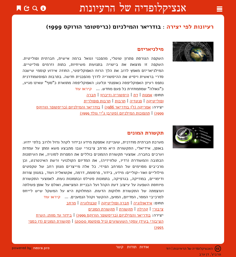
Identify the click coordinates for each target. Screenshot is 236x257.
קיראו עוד (83, 89)
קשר (119, 247)
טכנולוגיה (88, 203)
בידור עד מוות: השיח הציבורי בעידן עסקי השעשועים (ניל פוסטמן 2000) (100, 218)
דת (135, 95)
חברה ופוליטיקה (115, 203)
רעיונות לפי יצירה (190, 26)
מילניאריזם (150, 49)
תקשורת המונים (145, 132)
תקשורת (126, 209)
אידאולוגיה (142, 203)
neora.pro (41, 247)
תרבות (120, 101)
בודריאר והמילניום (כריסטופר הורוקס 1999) (113, 215)
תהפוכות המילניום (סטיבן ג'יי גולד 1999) (115, 113)
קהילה (142, 209)
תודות (131, 247)
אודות (144, 247)
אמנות (147, 95)
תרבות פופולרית (97, 101)
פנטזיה (136, 101)
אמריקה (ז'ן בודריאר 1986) (127, 107)
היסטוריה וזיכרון (114, 95)
